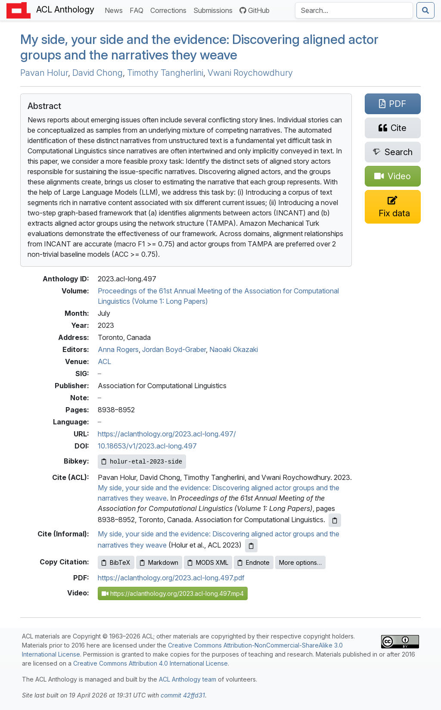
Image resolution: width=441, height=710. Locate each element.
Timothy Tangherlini (165, 73)
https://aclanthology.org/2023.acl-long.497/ (167, 434)
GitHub (254, 10)
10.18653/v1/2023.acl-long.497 (147, 446)
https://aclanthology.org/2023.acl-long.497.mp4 (173, 593)
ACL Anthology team (187, 679)
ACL (104, 361)
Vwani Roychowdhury (250, 73)
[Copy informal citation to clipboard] (251, 545)
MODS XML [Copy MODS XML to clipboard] (208, 562)
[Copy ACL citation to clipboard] (335, 520)
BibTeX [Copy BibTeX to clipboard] (116, 562)
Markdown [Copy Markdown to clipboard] (159, 562)
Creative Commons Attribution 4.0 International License (150, 663)
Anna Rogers (118, 349)
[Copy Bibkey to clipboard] (142, 462)
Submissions (214, 10)
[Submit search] (425, 10)
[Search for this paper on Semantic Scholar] (393, 152)
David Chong (97, 73)
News (115, 10)
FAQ (138, 10)
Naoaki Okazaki (233, 349)
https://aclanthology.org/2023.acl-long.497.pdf (171, 577)
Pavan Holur (44, 73)
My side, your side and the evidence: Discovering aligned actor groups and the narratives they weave (199, 47)
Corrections (170, 10)
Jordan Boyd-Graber (174, 349)
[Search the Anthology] (354, 10)
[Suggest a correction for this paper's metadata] (393, 207)
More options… (300, 562)
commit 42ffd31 (183, 695)
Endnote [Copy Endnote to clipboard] (254, 562)
